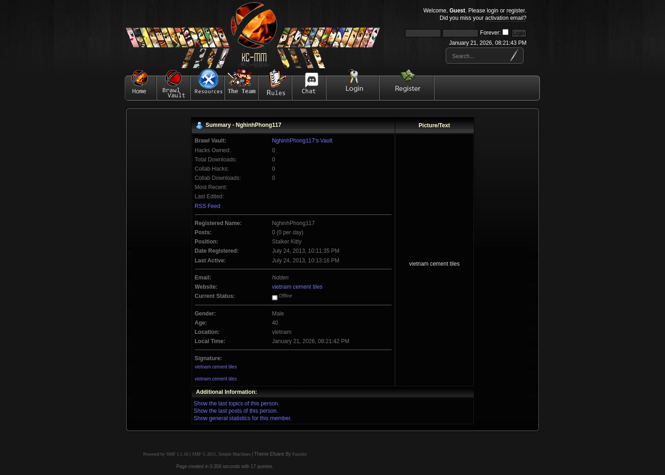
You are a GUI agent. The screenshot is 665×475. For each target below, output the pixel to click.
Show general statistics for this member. (243, 418)
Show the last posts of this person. (236, 411)
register (516, 10)
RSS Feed (207, 206)
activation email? (505, 18)
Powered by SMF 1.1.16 (165, 454)
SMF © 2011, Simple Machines (221, 454)
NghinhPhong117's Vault (302, 140)
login (492, 10)
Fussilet (299, 454)
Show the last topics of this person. (236, 403)
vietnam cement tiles (297, 287)
